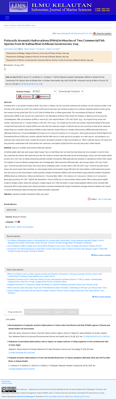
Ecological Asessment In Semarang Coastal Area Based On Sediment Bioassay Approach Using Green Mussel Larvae (52, 284)
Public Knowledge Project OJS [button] (54, 396)
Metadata (72, 312)
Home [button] (6, 25)
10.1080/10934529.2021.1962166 (96, 336)
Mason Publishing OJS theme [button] (79, 396)
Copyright (59, 312)
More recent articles (101, 255)
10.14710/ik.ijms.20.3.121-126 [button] (30, 84)
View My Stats (7, 383)
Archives (13, 25)
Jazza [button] (33, 25)
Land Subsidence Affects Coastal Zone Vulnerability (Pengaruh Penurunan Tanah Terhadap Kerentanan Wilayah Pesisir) (54, 246)
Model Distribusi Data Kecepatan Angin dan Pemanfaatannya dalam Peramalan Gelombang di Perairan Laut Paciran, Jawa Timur (57, 288)
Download (107, 199)
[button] (5, 69)
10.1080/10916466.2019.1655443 (22, 352)
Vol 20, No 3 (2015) (24, 25)
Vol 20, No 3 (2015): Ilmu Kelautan (20, 227)
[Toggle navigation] (7, 18)
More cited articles (102, 297)
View (100, 199)
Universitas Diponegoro (26, 396)
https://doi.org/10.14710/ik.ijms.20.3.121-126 (74, 33)
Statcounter (6, 381)
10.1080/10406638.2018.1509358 (22, 369)
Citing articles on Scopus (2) (38, 312)
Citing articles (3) (14, 312)
